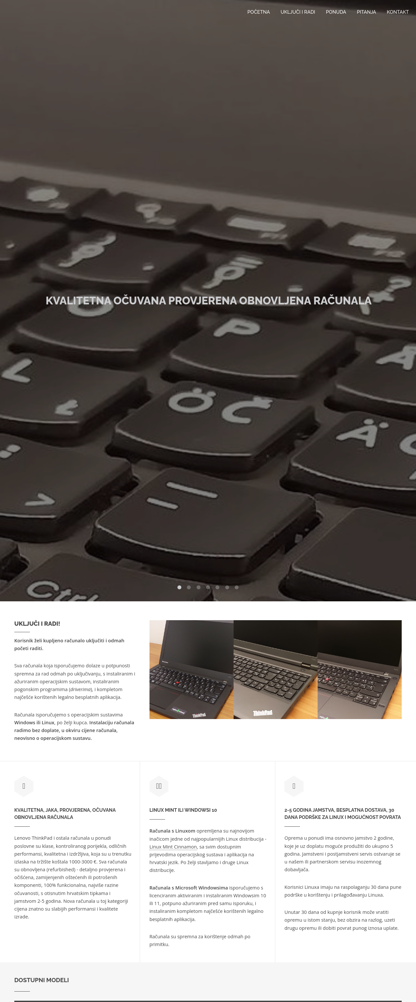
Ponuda (336, 12)
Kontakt (398, 12)
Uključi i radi (297, 12)
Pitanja (366, 12)
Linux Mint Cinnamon (173, 846)
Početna (258, 12)
